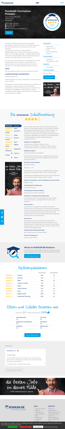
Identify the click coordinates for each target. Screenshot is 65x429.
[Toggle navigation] (37, 3)
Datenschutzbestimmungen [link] (51, 427)
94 (54, 293)
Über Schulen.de (40, 414)
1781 (42, 285)
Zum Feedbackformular (32, 256)
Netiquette (38, 419)
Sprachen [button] (12, 126)
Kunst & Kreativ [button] (12, 138)
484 (42, 275)
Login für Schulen (40, 408)
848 (42, 280)
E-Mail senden (11, 27)
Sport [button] (11, 142)
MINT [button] (11, 128)
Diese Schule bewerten (32, 335)
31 (54, 285)
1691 (42, 296)
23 (54, 280)
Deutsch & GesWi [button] (12, 131)
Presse (37, 421)
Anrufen (9, 32)
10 (54, 288)
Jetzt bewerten (49, 77)
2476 (42, 293)
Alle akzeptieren (12, 427)
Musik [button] (11, 135)
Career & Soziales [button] (12, 154)
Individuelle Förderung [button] (13, 149)
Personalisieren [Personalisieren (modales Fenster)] (38, 427)
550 (42, 283)
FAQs (36, 415)
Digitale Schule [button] (11, 145)
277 (42, 291)
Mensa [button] (11, 157)
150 (42, 278)
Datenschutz (38, 417)
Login (62, 2)
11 (54, 291)
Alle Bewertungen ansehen (14, 370)
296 (42, 288)
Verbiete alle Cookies (25, 427)
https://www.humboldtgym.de (18, 28)
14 (54, 275)
